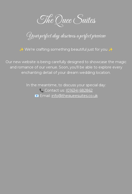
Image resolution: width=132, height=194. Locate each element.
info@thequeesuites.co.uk (75, 95)
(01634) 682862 (79, 90)
